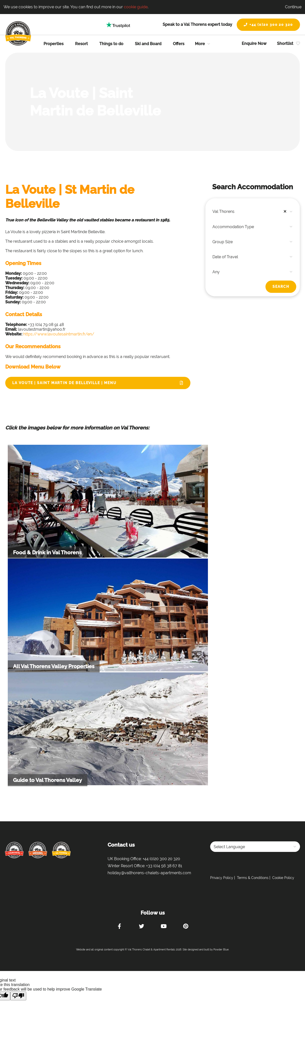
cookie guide (136, 7)
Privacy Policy (221, 878)
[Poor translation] (18, 996)
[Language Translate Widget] (255, 846)
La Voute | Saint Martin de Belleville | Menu (64, 383)
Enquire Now (254, 43)
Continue (293, 7)
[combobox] (252, 211)
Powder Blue (221, 949)
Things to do (111, 43)
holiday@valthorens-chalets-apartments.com (149, 872)
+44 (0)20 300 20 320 (268, 25)
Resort (81, 43)
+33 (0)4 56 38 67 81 (164, 865)
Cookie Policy (283, 878)
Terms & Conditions (252, 878)
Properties (54, 43)
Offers (178, 43)
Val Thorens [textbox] (250, 211)
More (200, 43)
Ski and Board (148, 43)
